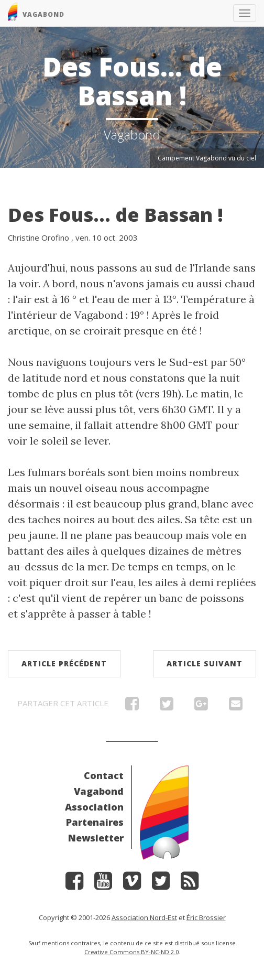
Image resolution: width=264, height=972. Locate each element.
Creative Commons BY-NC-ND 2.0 (131, 952)
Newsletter (96, 837)
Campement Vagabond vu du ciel (207, 158)
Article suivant (205, 663)
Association (94, 807)
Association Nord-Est (144, 917)
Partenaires (95, 822)
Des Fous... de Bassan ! (115, 215)
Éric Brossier (206, 917)
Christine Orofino (38, 237)
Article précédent (64, 663)
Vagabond (99, 791)
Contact (104, 775)
